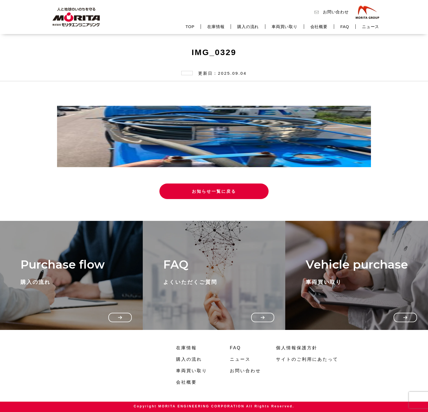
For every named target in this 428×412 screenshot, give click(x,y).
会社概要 (319, 26)
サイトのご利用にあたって (307, 359)
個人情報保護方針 (296, 347)
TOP (190, 26)
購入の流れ (248, 26)
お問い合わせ (336, 12)
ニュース (370, 26)
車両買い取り (285, 26)
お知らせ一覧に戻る (214, 191)
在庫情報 (215, 26)
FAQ (344, 26)
